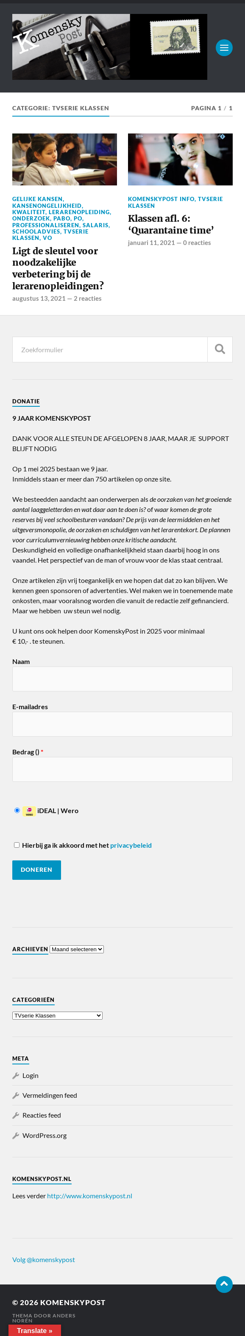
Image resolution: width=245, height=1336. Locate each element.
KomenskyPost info (161, 199)
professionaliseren (45, 225)
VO (47, 237)
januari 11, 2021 (151, 242)
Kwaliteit (28, 212)
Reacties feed (41, 1115)
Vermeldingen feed (49, 1095)
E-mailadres (30, 706)
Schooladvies (36, 231)
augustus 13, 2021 (39, 298)
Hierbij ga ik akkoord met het (83, 845)
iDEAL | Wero (46, 810)
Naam (21, 661)
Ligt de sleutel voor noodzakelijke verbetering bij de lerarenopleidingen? (58, 268)
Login (30, 1075)
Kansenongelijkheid (47, 205)
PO (78, 218)
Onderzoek (31, 218)
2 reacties (88, 298)
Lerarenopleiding (79, 212)
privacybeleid (131, 845)
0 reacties (197, 242)
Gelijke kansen (37, 199)
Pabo (61, 218)
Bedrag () (27, 752)
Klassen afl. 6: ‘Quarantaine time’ (171, 224)
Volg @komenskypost (43, 1259)
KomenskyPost (73, 1302)
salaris (96, 225)
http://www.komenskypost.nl (89, 1196)
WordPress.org (44, 1135)
